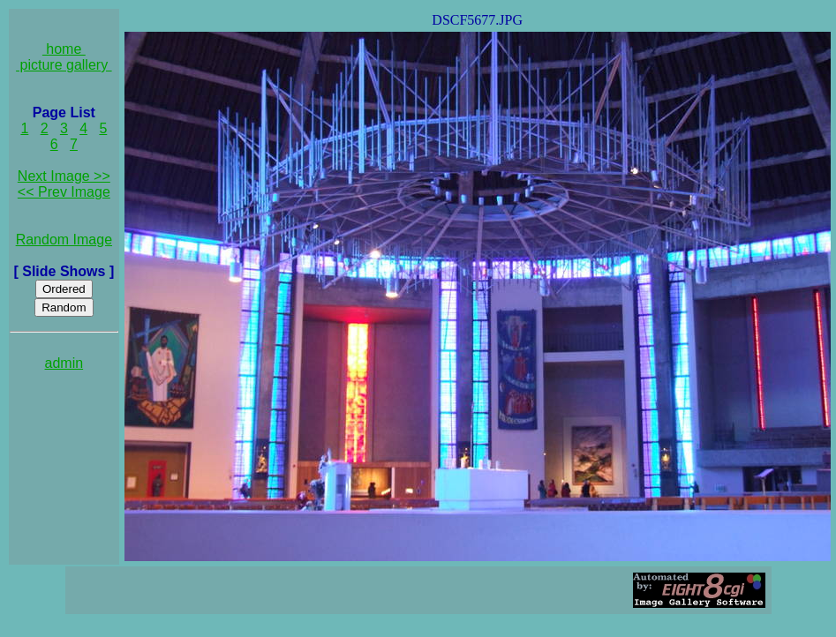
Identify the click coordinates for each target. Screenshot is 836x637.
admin (64, 363)
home (64, 48)
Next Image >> (64, 176)
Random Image (64, 239)
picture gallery (64, 64)
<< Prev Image (64, 191)
